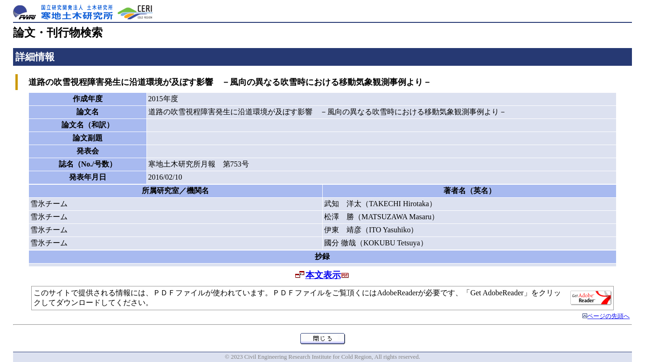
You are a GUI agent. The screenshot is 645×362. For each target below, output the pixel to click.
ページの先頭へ (608, 316)
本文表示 (323, 275)
